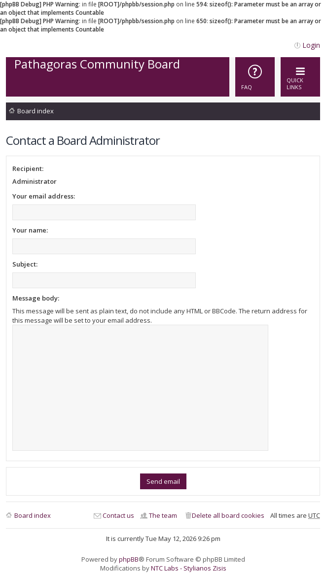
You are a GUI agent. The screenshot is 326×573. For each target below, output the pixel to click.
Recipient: (27, 168)
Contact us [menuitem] (118, 515)
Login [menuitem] (311, 45)
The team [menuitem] (163, 515)
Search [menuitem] (313, 112)
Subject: (24, 264)
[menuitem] (255, 77)
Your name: (30, 230)
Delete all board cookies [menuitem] (228, 515)
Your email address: (43, 196)
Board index (35, 110)
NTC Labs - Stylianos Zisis (188, 568)
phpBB (129, 559)
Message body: (35, 298)
